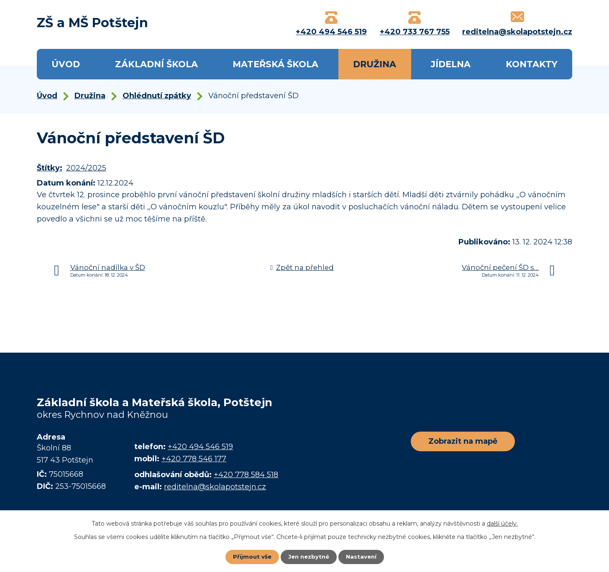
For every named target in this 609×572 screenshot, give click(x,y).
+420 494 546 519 (200, 446)
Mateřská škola (275, 64)
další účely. (502, 523)
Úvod (65, 64)
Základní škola (156, 64)
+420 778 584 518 (246, 474)
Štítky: (49, 168)
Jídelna (451, 64)
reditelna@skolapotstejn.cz (215, 486)
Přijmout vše (250, 556)
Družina (374, 64)
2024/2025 (86, 168)
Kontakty (532, 64)
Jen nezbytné (308, 556)
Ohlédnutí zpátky (157, 95)
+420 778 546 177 (193, 458)
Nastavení (363, 556)
